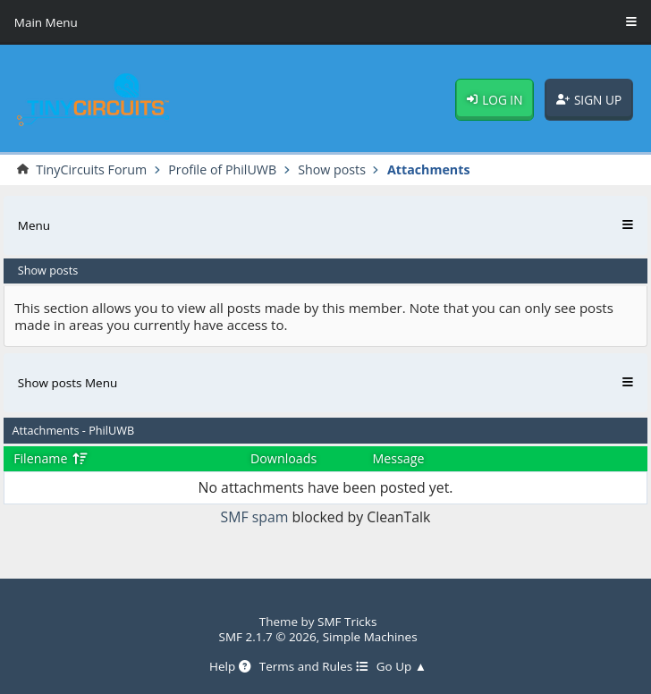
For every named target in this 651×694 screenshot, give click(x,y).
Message (398, 458)
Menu (34, 225)
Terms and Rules (313, 666)
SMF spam (255, 517)
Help (229, 666)
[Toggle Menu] (631, 22)
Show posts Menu (67, 383)
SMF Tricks (346, 622)
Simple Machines (370, 637)
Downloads (283, 458)
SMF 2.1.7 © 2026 (268, 637)
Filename (50, 458)
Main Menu (46, 22)
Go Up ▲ (401, 666)
